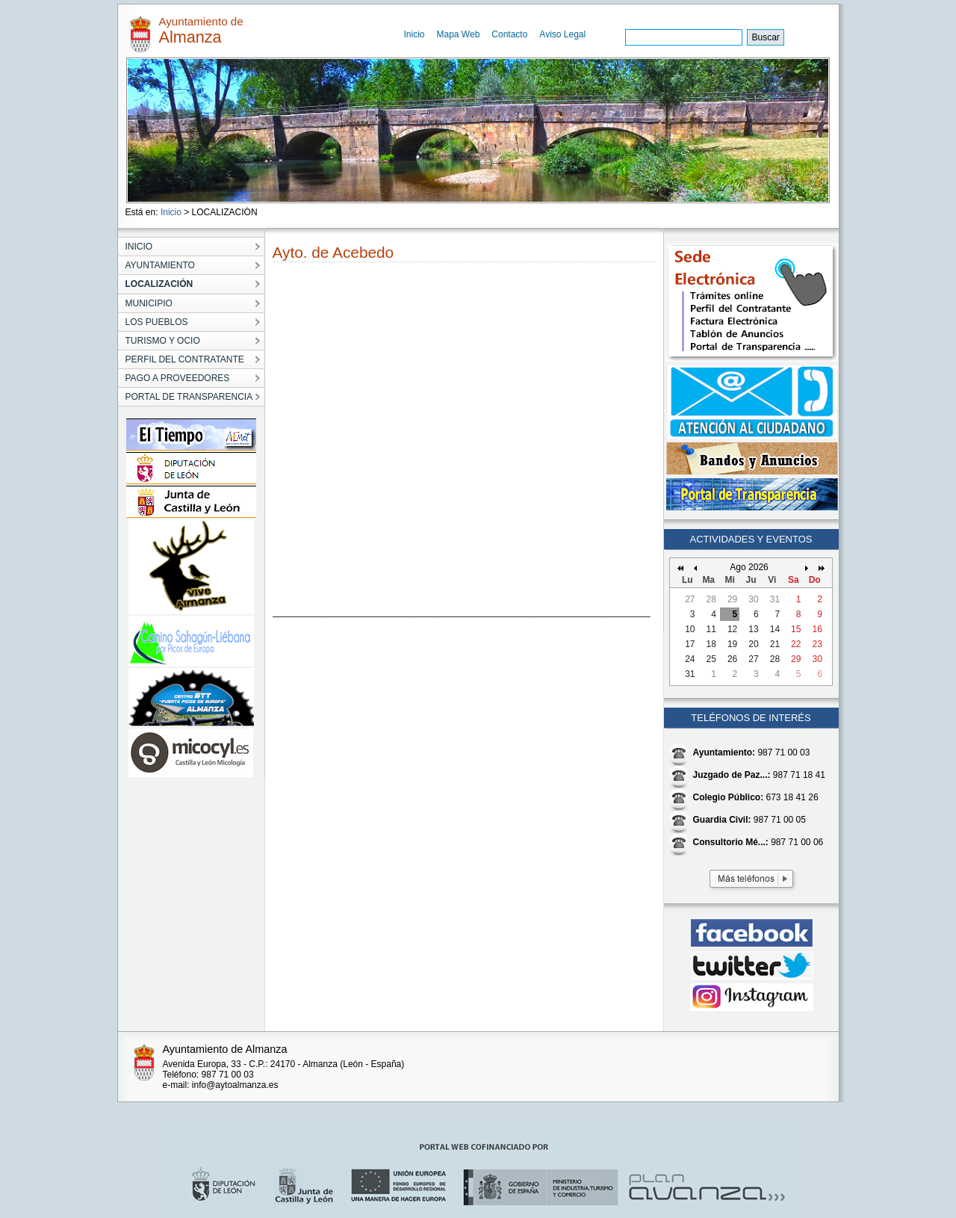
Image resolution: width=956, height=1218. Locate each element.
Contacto (509, 34)
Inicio (414, 34)
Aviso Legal (562, 34)
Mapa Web (458, 34)
